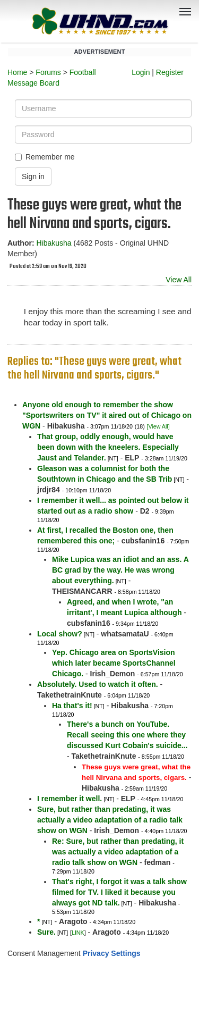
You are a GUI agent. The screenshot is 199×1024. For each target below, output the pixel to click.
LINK (78, 932)
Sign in (33, 176)
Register (170, 72)
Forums (48, 72)
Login (141, 72)
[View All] (158, 426)
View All (179, 279)
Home (17, 72)
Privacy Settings (112, 953)
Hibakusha (53, 243)
